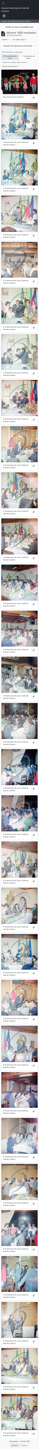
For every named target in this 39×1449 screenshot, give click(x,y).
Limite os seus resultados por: (19, 27)
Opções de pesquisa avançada (17, 45)
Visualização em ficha (10, 57)
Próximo (24, 1445)
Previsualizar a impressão (12, 52)
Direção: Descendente (10, 66)
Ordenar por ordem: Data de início (14, 62)
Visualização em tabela (28, 57)
